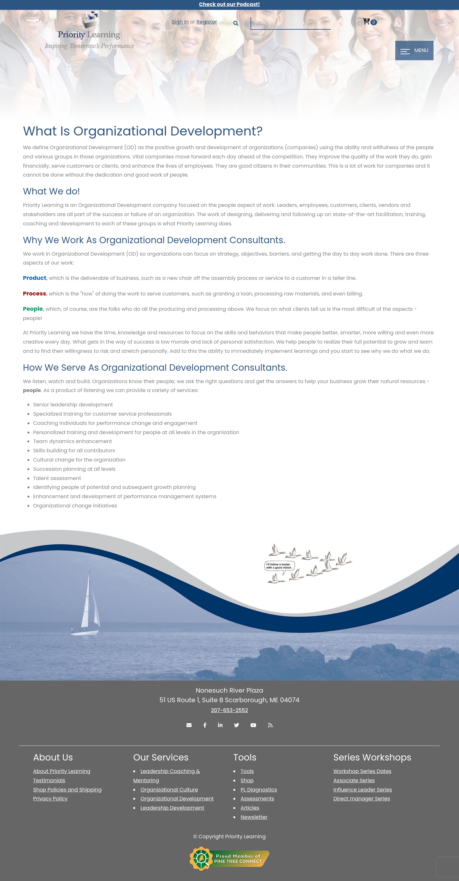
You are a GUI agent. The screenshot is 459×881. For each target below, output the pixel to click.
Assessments (257, 798)
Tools (247, 771)
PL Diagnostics (259, 789)
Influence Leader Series (362, 789)
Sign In (180, 21)
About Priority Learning (61, 771)
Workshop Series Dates (362, 771)
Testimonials (49, 780)
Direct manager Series (361, 798)
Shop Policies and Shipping (67, 789)
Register (207, 21)
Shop (247, 780)
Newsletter (254, 817)
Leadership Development (172, 808)
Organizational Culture (169, 789)
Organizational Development (177, 798)
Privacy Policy (50, 798)
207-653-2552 (229, 710)
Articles (250, 808)
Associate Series (354, 780)
